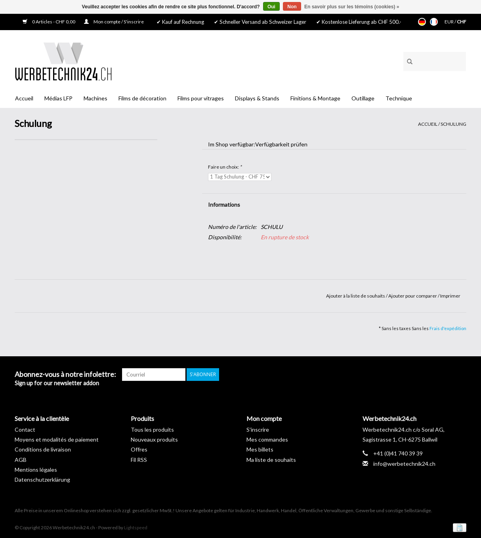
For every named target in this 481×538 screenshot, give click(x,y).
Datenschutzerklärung (42, 479)
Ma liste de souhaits (271, 459)
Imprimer (450, 296)
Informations (224, 204)
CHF (461, 22)
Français (434, 22)
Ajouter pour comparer (413, 296)
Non (291, 7)
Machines (95, 98)
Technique (399, 98)
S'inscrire (257, 429)
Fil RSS (139, 459)
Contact (25, 429)
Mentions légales (36, 469)
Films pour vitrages (201, 98)
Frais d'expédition (447, 328)
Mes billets (259, 449)
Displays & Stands (257, 98)
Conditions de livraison (43, 449)
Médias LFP (58, 98)
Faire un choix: (225, 167)
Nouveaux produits (154, 439)
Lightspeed (135, 527)
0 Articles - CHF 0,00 (49, 22)
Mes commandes (267, 439)
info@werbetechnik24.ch (404, 463)
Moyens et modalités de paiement (57, 439)
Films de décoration (142, 98)
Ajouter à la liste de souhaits (356, 296)
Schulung (453, 124)
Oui (271, 7)
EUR (449, 22)
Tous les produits (152, 429)
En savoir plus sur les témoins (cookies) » (351, 7)
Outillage (362, 98)
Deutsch (422, 22)
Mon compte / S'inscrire (114, 22)
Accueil (24, 98)
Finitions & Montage (315, 98)
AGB (21, 459)
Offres (139, 449)
